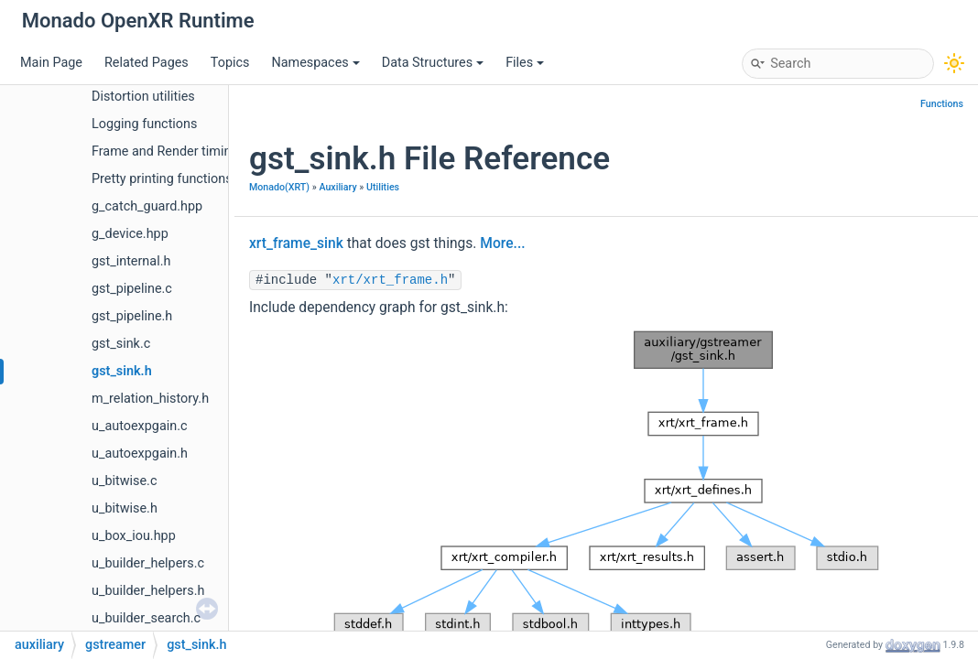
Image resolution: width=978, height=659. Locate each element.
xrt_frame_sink (296, 243)
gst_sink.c (121, 343)
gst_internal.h (131, 261)
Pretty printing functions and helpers (198, 179)
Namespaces (315, 62)
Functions (941, 104)
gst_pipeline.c (132, 289)
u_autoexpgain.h (140, 453)
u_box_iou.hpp (134, 536)
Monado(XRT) (279, 187)
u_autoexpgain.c (140, 426)
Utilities (382, 187)
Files (524, 62)
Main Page (51, 62)
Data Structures (433, 62)
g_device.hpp (130, 234)
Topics (230, 62)
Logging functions (144, 124)
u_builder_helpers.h (148, 591)
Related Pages (146, 62)
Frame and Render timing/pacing (187, 151)
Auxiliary (337, 187)
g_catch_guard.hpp (147, 206)
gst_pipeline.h (132, 316)
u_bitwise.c (124, 481)
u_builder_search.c (146, 618)
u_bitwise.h (125, 508)
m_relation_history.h (150, 398)
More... (502, 243)
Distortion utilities (143, 96)
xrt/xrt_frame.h (390, 280)
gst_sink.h (122, 371)
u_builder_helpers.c (148, 563)
